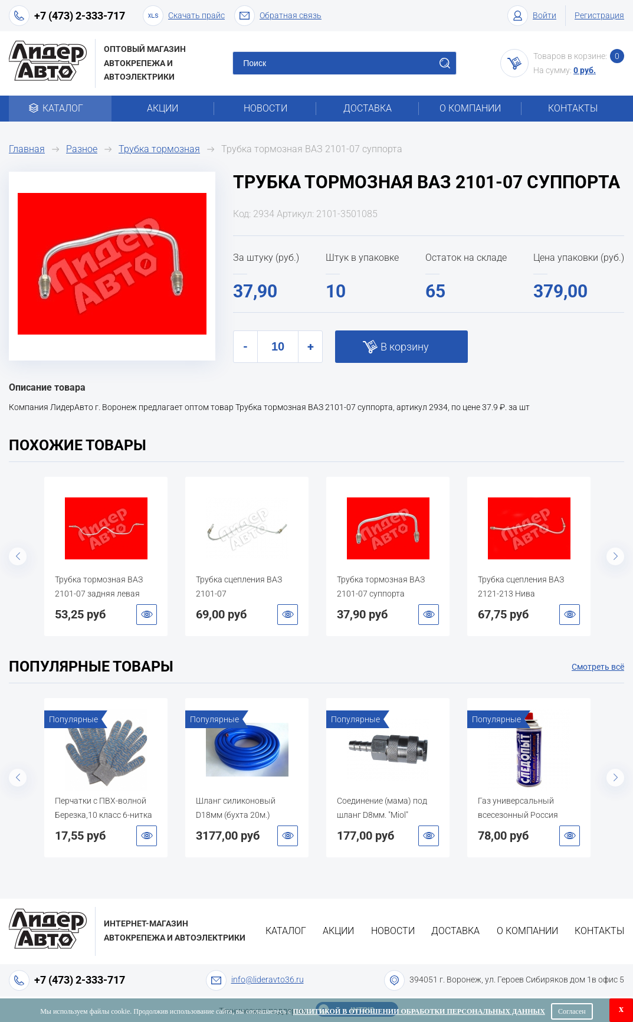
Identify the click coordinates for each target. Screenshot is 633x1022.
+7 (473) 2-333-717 (79, 15)
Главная (27, 149)
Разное (81, 149)
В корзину (405, 346)
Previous (18, 556)
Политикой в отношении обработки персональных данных (419, 1011)
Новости (265, 108)
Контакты (573, 108)
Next (615, 556)
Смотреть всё (598, 666)
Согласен (572, 1011)
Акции (162, 108)
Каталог (60, 108)
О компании (470, 108)
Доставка (367, 108)
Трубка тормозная (159, 149)
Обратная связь (278, 15)
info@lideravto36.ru (267, 979)
